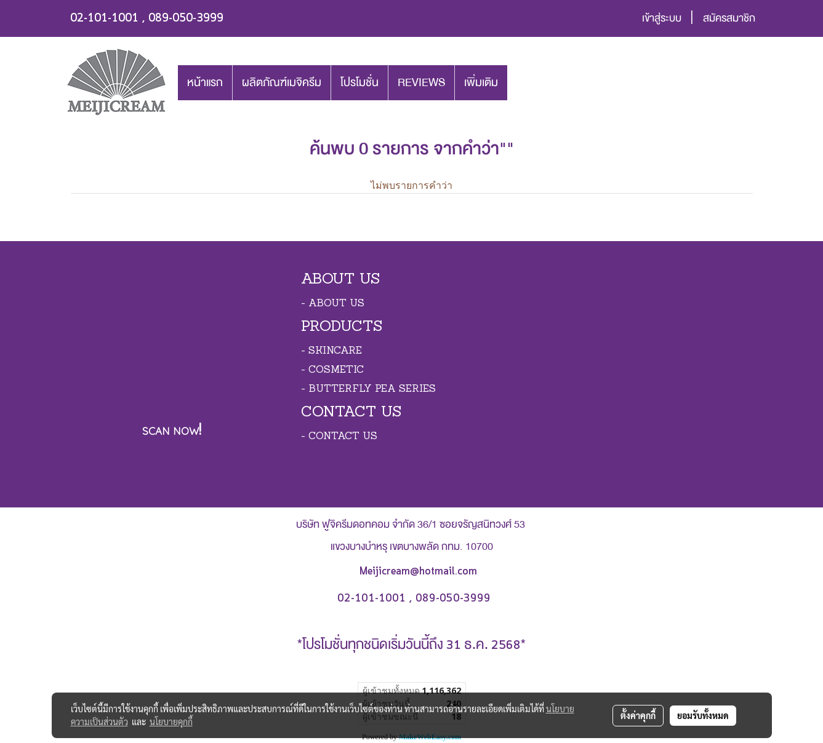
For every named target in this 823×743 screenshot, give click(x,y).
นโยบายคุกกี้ (171, 721)
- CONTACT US (339, 437)
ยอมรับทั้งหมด (703, 715)
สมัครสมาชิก (729, 18)
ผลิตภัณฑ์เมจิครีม (281, 82)
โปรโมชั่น (359, 82)
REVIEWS (421, 82)
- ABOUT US (332, 304)
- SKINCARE (331, 351)
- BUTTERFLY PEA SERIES (368, 389)
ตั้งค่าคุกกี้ (638, 715)
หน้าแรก (205, 82)
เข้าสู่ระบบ (661, 18)
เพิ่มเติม (481, 82)
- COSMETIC (332, 370)
